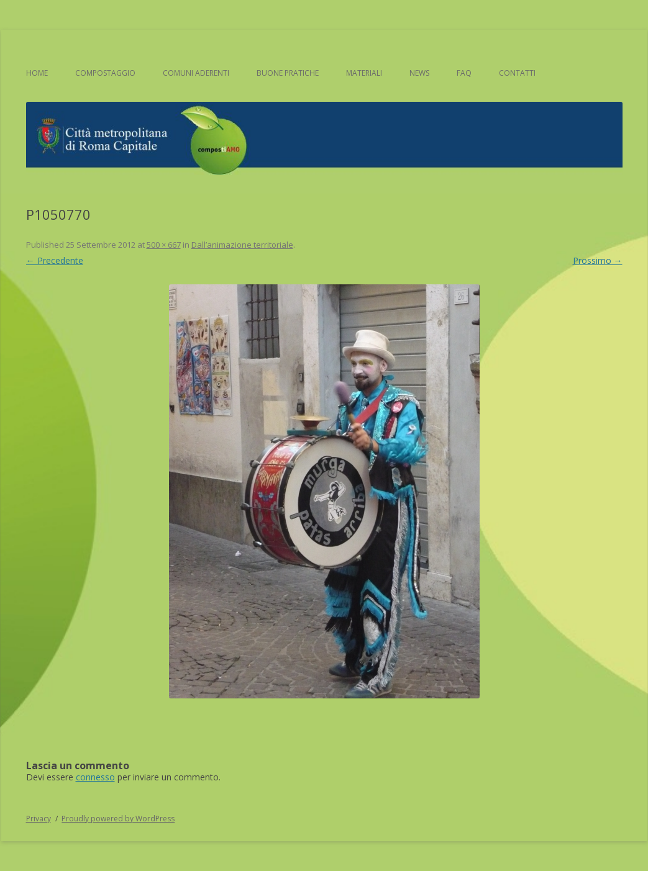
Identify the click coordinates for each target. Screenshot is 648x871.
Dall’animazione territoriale (242, 244)
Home (37, 73)
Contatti (517, 73)
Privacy (38, 818)
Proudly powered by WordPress (118, 818)
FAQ (464, 73)
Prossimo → (598, 260)
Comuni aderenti (196, 73)
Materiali (364, 73)
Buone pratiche (288, 73)
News (419, 73)
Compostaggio (105, 73)
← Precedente (54, 260)
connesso (95, 777)
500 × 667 (164, 244)
